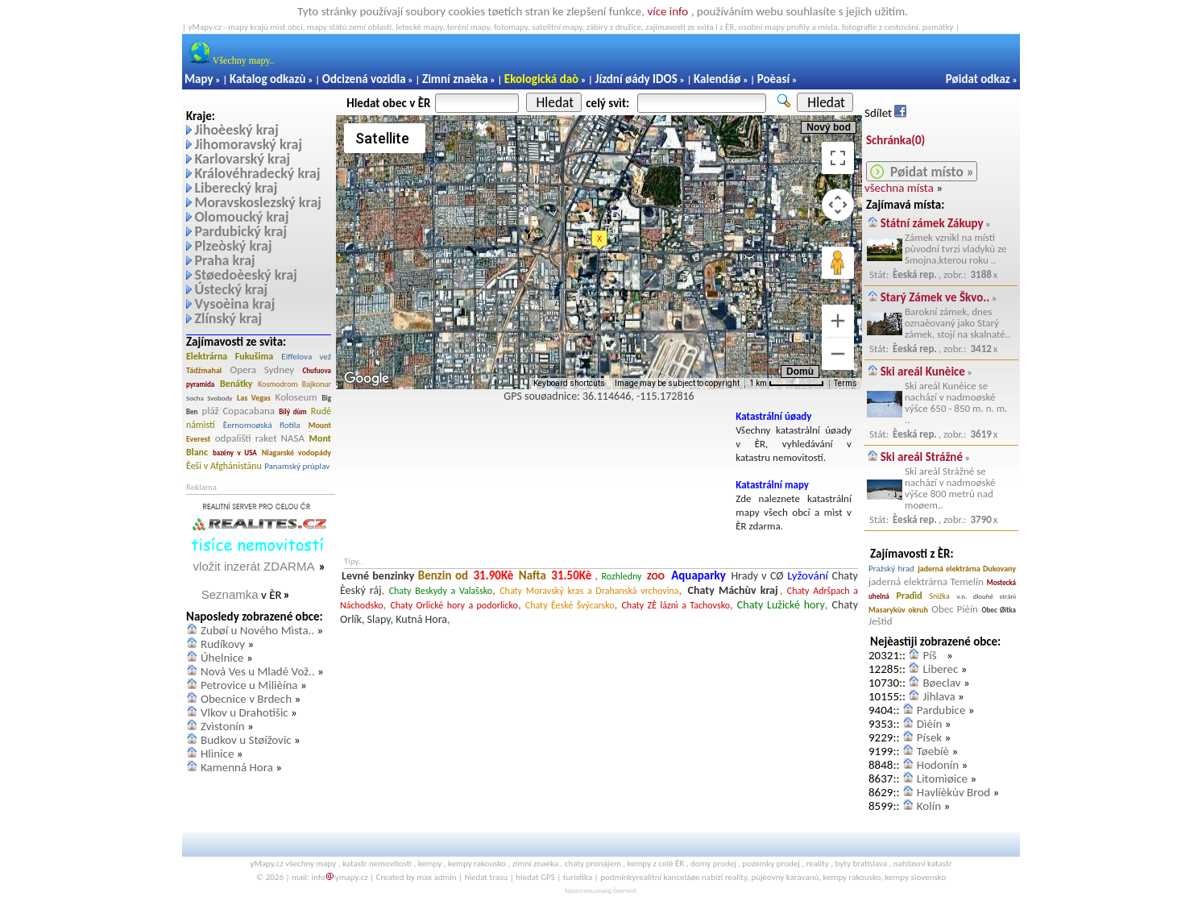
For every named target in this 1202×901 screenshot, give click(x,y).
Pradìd (909, 595)
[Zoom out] (838, 354)
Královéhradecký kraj (257, 173)
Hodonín (938, 765)
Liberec (940, 669)
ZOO (656, 576)
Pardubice (941, 710)
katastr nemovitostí (377, 863)
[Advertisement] (533, 446)
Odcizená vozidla (364, 79)
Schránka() (895, 140)
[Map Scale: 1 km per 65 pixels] (786, 383)
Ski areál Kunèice (923, 371)
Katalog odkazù (268, 79)
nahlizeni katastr (922, 863)
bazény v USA (235, 452)
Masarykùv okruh (898, 609)
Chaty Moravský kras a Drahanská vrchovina (588, 590)
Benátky (236, 383)
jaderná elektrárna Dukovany (967, 568)
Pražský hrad (891, 568)
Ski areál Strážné (922, 457)
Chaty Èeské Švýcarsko (570, 605)
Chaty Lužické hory (781, 605)
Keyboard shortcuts (569, 383)
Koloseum (296, 397)
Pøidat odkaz (978, 79)
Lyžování (807, 575)
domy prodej (713, 863)
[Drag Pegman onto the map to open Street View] (838, 263)
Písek (929, 737)
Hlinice (217, 753)
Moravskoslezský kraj (257, 202)
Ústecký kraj (230, 289)
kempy (430, 863)
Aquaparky (698, 575)
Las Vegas (254, 397)
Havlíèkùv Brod (953, 792)
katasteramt (578, 891)
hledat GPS (535, 877)
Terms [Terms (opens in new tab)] (845, 383)
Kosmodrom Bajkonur (294, 384)
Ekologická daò (541, 79)
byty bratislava (861, 863)
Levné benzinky (378, 576)
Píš (932, 655)
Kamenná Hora (237, 767)
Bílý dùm (293, 411)
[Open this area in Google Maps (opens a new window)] (366, 378)
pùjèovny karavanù (785, 877)
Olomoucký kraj (241, 217)
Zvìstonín (223, 726)
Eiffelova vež (306, 356)
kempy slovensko (915, 877)
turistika (577, 877)
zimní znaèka (535, 863)
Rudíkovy (223, 644)
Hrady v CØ (757, 576)
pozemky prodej (771, 863)
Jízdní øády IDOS (636, 79)
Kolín (929, 806)
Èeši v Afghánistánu (224, 465)
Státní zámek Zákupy (932, 223)
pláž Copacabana (238, 411)
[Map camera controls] (838, 205)
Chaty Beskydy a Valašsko (440, 590)
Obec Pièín (954, 609)
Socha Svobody (209, 397)
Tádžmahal (204, 370)
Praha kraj (224, 260)
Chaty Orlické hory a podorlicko (454, 605)
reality (817, 863)
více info (667, 11)
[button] (599, 240)
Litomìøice (942, 778)
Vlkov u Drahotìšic (244, 712)
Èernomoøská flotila (261, 425)
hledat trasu (486, 877)
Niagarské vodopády (296, 452)
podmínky (618, 877)
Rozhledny (621, 576)
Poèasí (773, 79)
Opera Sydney (262, 369)
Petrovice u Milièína (249, 685)
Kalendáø (717, 79)
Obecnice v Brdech (246, 698)
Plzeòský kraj (232, 246)
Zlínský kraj (228, 318)
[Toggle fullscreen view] (838, 158)
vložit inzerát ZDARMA (254, 566)
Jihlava (938, 696)
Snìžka (939, 596)
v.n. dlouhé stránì (986, 596)
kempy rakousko (477, 863)
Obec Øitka (998, 609)
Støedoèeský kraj (245, 275)
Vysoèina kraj (234, 304)
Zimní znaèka (455, 79)
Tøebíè (933, 751)
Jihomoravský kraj (248, 144)
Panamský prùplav (297, 466)
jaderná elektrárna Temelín (926, 581)
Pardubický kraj (240, 231)
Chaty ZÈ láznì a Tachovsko (675, 605)
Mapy (198, 79)
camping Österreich (614, 891)
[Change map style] (384, 138)
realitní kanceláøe (668, 877)
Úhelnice (222, 657)
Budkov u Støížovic (246, 740)
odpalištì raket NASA (260, 438)
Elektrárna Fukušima (229, 356)
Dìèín (929, 723)
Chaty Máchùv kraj (733, 590)
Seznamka (230, 594)
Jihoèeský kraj (236, 130)
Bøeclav (941, 682)
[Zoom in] (838, 321)
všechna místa (899, 188)
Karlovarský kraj (242, 159)
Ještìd (880, 621)
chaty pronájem (593, 863)
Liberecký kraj (235, 188)
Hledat (555, 102)
